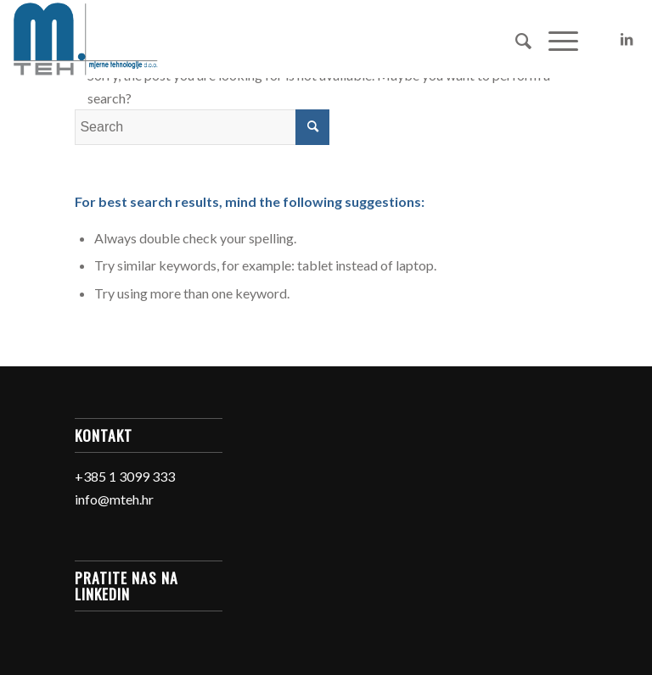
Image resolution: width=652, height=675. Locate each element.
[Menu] (554, 39)
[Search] (514, 39)
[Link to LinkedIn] (626, 39)
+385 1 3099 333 (125, 476)
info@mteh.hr (114, 499)
